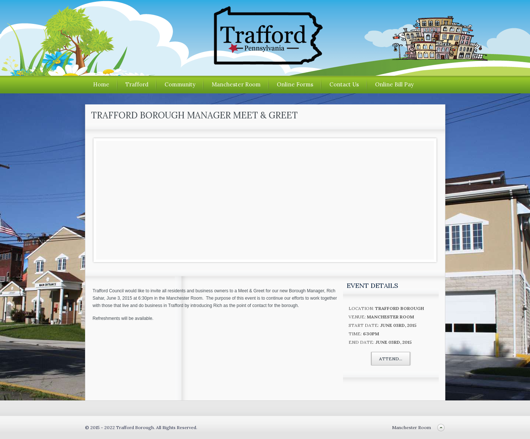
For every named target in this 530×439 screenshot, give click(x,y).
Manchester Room (236, 84)
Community (180, 84)
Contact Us (344, 84)
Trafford (137, 84)
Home (101, 84)
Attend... (390, 358)
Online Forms (295, 84)
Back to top (441, 427)
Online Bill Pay (394, 84)
